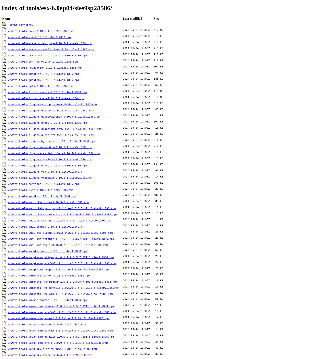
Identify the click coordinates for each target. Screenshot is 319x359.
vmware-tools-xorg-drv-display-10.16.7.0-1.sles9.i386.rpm (52, 349)
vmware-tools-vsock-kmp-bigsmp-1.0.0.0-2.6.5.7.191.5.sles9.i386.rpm (60, 330)
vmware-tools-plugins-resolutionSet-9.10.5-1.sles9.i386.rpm (54, 153)
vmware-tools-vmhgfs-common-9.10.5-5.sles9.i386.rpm (47, 251)
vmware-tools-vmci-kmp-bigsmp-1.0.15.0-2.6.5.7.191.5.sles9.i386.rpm (60, 233)
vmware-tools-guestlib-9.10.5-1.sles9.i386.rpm (43, 74)
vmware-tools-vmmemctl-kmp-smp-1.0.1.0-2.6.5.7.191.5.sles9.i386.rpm (60, 294)
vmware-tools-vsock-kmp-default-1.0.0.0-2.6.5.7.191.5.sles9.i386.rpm (61, 336)
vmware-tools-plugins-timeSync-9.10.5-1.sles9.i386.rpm (50, 159)
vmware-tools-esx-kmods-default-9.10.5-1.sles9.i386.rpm (51, 49)
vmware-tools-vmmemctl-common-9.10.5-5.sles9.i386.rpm (49, 275)
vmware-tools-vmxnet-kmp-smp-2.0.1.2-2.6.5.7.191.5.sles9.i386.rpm (58, 318)
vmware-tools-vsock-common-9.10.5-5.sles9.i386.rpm (47, 324)
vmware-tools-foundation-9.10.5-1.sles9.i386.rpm (45, 67)
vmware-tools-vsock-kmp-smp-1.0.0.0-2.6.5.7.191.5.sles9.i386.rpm (58, 343)
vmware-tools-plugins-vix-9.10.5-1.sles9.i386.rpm (46, 171)
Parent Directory (20, 25)
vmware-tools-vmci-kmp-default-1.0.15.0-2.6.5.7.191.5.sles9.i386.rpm (61, 239)
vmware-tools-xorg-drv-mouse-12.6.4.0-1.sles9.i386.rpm (50, 355)
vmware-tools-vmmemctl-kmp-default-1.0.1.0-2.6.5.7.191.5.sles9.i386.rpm (63, 288)
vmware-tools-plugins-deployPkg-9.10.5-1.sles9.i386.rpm (51, 110)
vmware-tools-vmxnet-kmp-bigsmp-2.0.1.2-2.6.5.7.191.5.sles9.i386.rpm (61, 306)
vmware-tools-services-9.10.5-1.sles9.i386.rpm (43, 184)
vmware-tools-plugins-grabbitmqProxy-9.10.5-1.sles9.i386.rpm (55, 129)
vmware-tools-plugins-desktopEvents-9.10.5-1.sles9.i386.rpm (54, 116)
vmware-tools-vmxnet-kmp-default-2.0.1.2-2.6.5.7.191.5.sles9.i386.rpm (62, 312)
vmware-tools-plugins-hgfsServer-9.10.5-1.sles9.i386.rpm (51, 141)
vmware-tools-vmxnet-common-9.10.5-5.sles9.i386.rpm (47, 300)
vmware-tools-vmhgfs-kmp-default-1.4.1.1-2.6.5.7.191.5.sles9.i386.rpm (62, 263)
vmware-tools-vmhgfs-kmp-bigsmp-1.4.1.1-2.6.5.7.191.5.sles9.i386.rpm (61, 257)
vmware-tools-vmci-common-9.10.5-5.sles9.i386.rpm (46, 226)
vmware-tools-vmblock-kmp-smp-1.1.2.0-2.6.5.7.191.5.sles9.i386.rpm (59, 220)
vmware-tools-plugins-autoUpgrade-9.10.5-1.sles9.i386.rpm (52, 104)
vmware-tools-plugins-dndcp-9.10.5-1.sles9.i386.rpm (47, 122)
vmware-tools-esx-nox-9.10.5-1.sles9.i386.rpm (43, 61)
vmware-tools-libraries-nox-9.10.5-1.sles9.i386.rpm (47, 92)
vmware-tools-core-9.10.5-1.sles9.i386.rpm (40, 31)
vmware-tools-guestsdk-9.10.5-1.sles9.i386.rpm (43, 80)
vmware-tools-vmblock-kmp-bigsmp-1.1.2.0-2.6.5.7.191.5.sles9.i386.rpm (62, 208)
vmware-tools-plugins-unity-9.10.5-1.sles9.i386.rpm (47, 165)
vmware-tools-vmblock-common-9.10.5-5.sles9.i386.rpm (48, 202)
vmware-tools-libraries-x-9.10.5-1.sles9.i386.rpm (46, 98)
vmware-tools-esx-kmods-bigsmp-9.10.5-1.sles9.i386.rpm (50, 43)
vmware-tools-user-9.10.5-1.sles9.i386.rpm (40, 190)
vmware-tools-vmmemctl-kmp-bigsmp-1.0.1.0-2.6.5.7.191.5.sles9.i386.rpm (62, 281)
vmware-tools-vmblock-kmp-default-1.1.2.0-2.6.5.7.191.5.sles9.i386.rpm (62, 214)
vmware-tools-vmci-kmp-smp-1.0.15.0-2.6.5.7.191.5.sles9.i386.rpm (58, 245)
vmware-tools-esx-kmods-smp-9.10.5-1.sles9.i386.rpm (47, 55)
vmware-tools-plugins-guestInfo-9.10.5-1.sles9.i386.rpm (51, 135)
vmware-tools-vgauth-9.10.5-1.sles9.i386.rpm (42, 196)
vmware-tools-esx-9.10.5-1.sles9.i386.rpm (39, 37)
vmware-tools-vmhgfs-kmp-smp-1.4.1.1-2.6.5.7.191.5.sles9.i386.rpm (58, 269)
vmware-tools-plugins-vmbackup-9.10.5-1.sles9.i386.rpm (50, 178)
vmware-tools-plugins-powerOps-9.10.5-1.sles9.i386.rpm (50, 147)
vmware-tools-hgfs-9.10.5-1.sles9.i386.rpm (40, 86)
